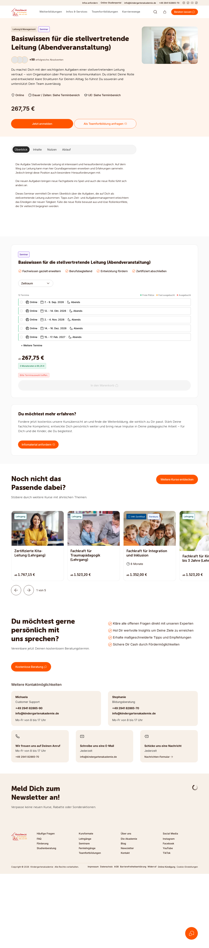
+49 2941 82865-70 (169, 3)
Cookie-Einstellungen (187, 866)
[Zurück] (16, 590)
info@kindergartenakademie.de (140, 3)
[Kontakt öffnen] (191, 933)
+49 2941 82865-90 (29, 708)
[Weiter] (29, 590)
